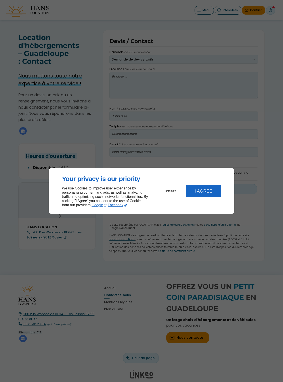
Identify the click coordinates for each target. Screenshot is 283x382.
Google (97, 205)
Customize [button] (170, 191)
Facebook (115, 205)
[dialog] (141, 191)
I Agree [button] (203, 191)
